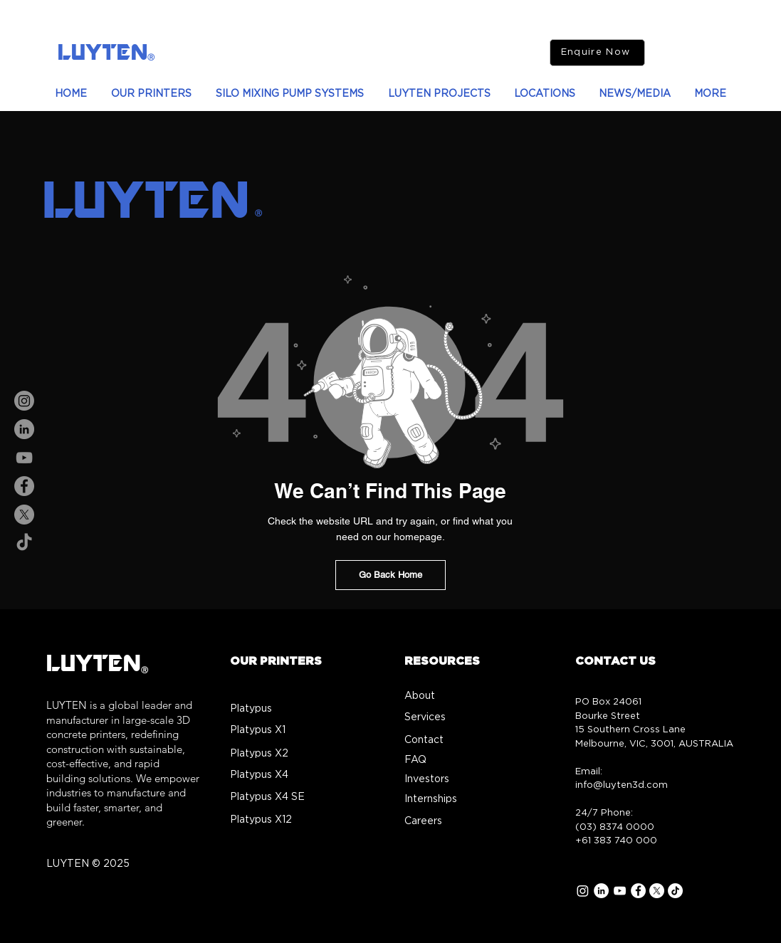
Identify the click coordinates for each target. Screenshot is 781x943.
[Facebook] (24, 486)
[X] (24, 515)
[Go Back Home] (390, 575)
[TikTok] (24, 543)
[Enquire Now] (597, 52)
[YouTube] (24, 458)
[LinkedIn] (24, 429)
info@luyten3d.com (621, 785)
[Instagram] (24, 401)
